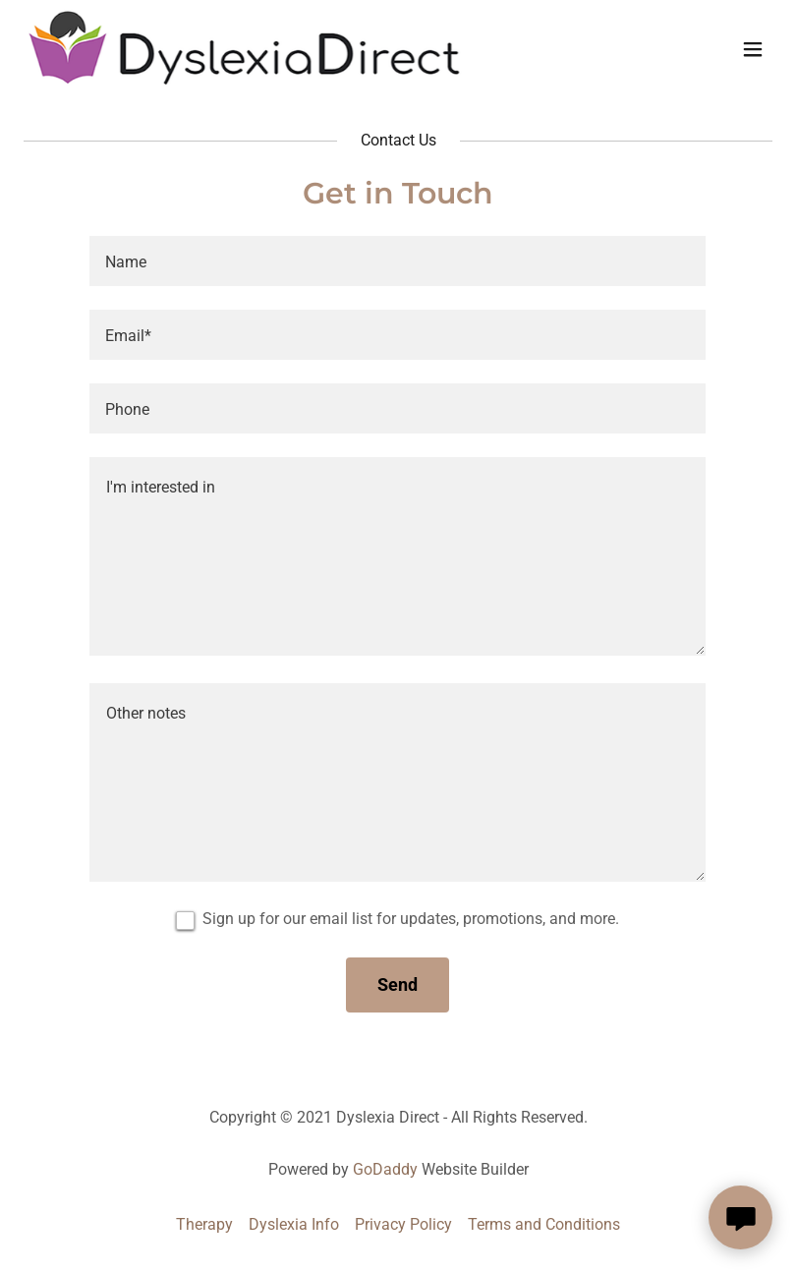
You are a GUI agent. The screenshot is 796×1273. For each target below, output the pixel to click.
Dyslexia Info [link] (294, 1224)
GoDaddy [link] (385, 1169)
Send (397, 984)
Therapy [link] (204, 1224)
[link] (244, 81)
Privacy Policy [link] (403, 1224)
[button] (752, 49)
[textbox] (397, 261)
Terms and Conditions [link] (544, 1224)
